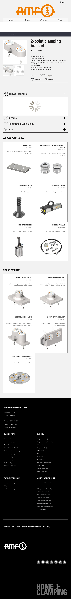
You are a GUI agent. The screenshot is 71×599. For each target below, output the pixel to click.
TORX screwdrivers (41, 450)
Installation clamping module (22, 356)
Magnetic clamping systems (11, 454)
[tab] (35, 94)
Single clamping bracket (24, 277)
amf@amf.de (12, 427)
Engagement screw (26, 185)
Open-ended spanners (42, 468)
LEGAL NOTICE (16, 527)
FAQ (48, 527)
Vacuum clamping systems (10, 457)
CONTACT (7, 527)
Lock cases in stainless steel (44, 483)
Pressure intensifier (25, 225)
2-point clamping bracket (23, 317)
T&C (44, 527)
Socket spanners (41, 465)
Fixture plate (27, 145)
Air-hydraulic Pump (58, 185)
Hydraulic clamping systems (11, 442)
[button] (63, 2)
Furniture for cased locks (43, 491)
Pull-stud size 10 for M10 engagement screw (52, 146)
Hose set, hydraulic (58, 225)
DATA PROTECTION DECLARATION (31, 527)
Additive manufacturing (10, 465)
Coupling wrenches (42, 471)
